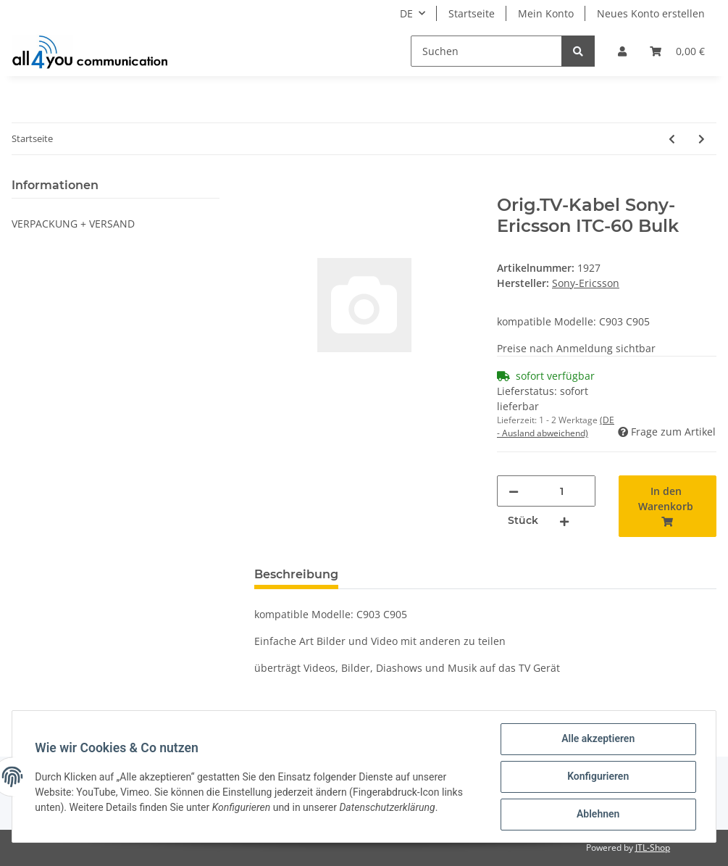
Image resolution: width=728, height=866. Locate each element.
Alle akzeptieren (597, 739)
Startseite (471, 13)
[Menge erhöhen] (564, 521)
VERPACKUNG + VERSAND (73, 223)
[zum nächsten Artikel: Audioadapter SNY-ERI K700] (701, 138)
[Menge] (562, 491)
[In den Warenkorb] (265, 187)
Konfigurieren (597, 777)
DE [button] (406, 13)
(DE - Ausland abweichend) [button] (555, 426)
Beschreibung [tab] (296, 574)
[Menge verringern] (514, 491)
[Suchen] (486, 51)
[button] (622, 51)
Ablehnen (597, 814)
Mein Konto (546, 13)
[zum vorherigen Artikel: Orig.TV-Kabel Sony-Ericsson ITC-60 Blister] (672, 138)
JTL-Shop (652, 847)
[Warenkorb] (677, 51)
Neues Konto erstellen (651, 13)
